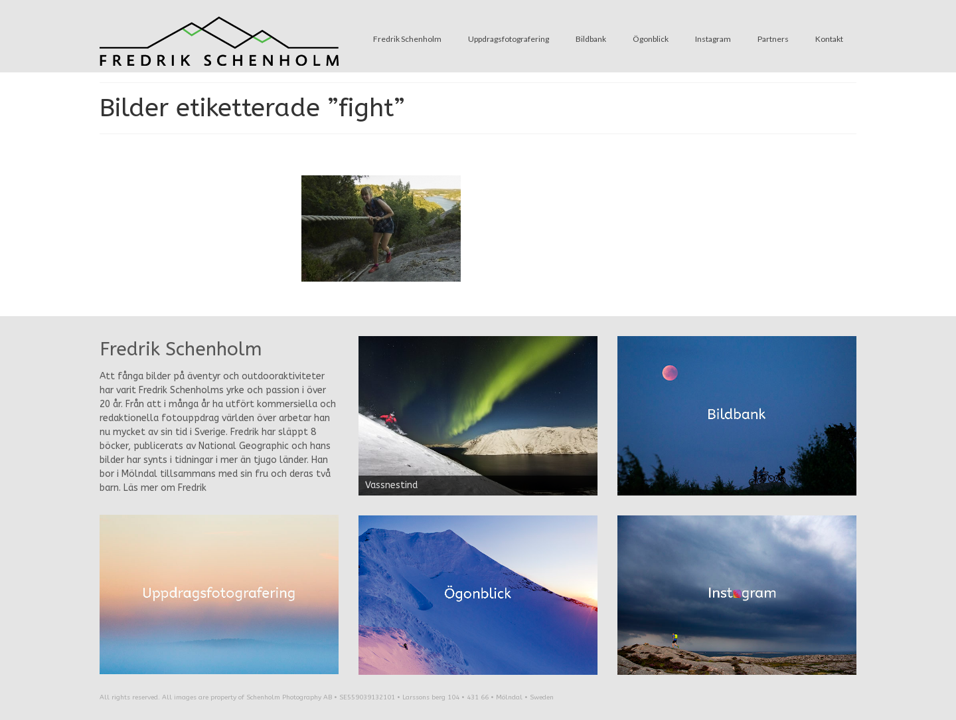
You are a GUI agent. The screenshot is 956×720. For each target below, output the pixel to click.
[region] (478, 415)
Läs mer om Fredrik (164, 488)
